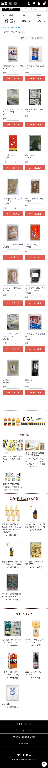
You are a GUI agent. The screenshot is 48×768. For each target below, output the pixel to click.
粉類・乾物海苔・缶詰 (9, 21)
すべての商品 (9, 15)
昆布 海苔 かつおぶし (14, 27)
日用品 (24, 21)
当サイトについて (24, 724)
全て (2, 27)
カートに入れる (13, 79)
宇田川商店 (24, 755)
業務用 (38, 15)
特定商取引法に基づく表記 (24, 737)
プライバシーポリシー (24, 730)
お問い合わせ (24, 743)
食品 (39, 21)
